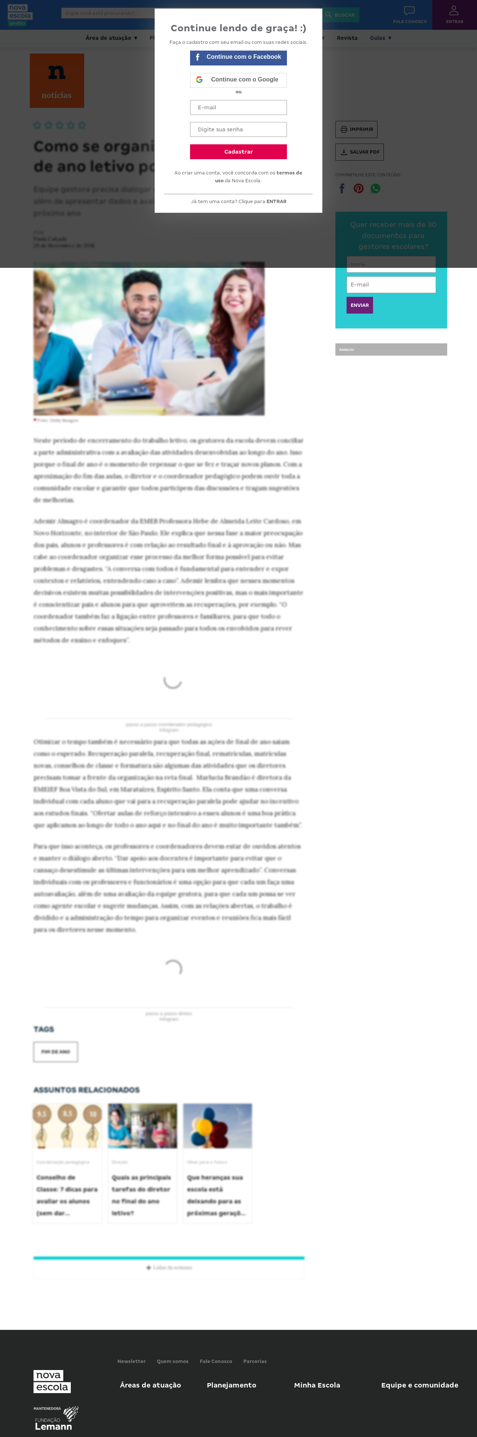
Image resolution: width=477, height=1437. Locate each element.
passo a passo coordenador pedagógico (169, 724)
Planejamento (231, 1385)
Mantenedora (47, 1409)
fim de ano (55, 1052)
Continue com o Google (237, 80)
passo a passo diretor (169, 1013)
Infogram (169, 730)
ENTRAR (276, 201)
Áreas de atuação (150, 1385)
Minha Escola (317, 1385)
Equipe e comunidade (419, 1385)
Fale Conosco (216, 1361)
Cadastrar (238, 152)
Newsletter (131, 1361)
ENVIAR (360, 305)
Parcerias (255, 1361)
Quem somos (173, 1361)
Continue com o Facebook (238, 58)
